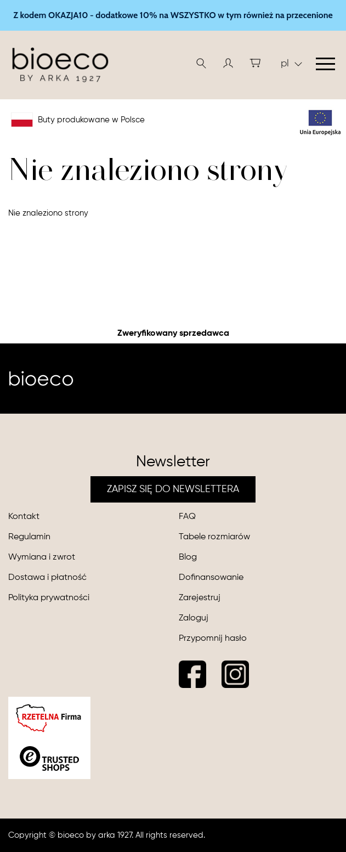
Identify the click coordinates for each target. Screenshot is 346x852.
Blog (188, 557)
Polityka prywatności (48, 598)
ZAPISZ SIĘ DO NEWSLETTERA (173, 489)
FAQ (187, 516)
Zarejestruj (199, 598)
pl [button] (291, 64)
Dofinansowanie (211, 577)
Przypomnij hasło (213, 638)
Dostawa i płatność (47, 577)
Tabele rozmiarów (214, 537)
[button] (228, 63)
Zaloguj (193, 618)
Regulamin (29, 537)
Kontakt (23, 516)
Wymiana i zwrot (41, 557)
